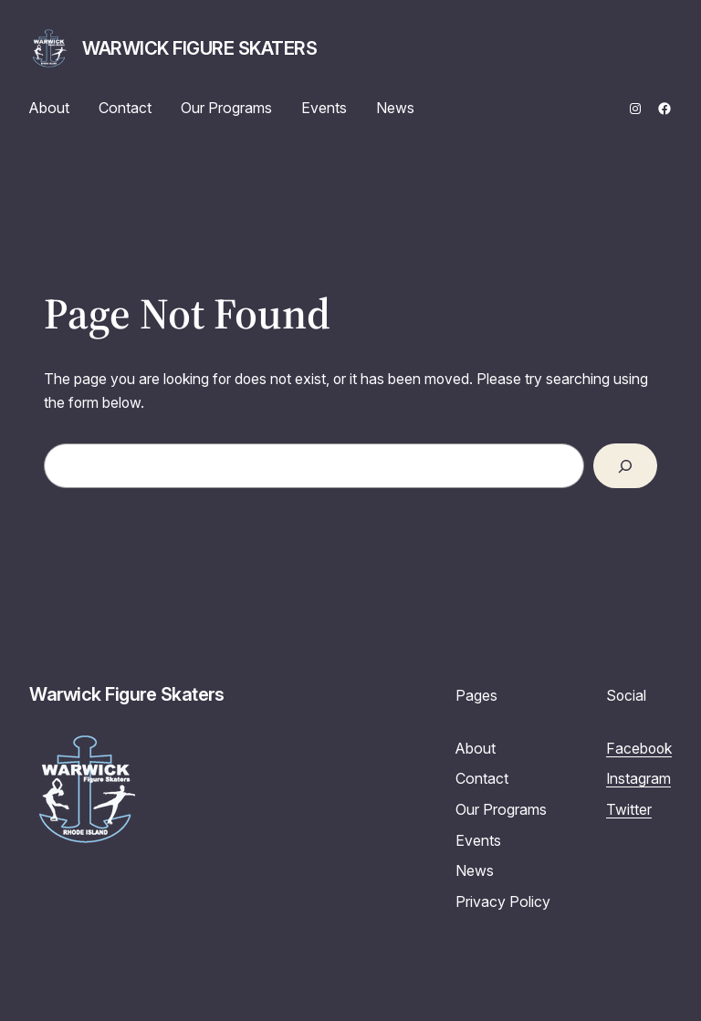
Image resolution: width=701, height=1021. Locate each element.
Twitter (629, 809)
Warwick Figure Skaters (199, 48)
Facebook (639, 748)
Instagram (638, 778)
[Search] (625, 465)
